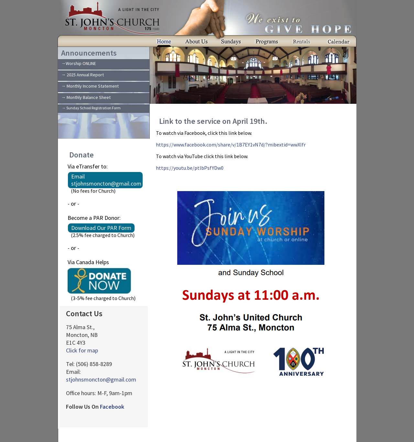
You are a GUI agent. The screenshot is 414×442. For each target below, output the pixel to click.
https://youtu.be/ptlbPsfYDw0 (189, 168)
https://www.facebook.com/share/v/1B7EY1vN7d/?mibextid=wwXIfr (231, 144)
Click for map (82, 350)
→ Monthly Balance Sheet (86, 97)
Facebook (112, 406)
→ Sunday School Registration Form (91, 107)
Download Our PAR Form (101, 228)
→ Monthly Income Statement (90, 86)
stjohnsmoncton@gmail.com (101, 379)
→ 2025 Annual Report (82, 75)
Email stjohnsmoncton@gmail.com (106, 180)
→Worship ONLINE (78, 63)
